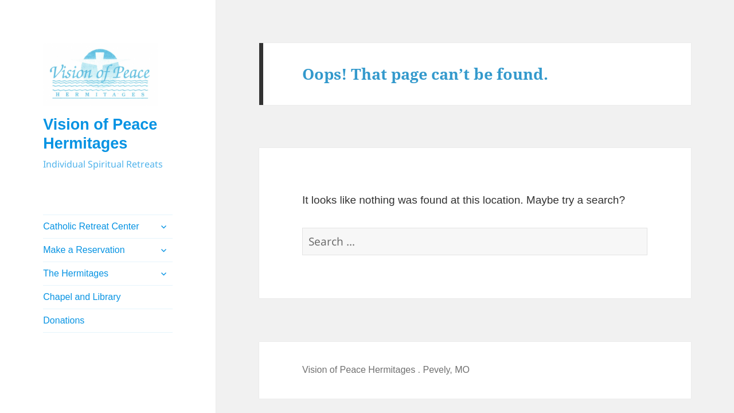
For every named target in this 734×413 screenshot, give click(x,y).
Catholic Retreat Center (91, 226)
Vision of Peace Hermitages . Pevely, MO (386, 370)
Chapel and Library (81, 297)
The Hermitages (75, 273)
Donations (63, 320)
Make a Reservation (83, 250)
